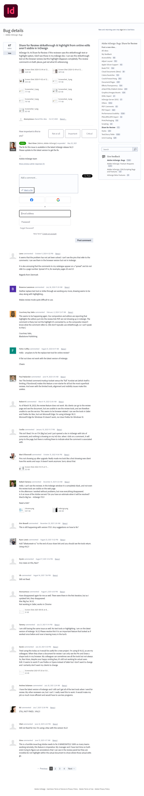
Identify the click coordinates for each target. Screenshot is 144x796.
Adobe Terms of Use (86, 789)
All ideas (105, 50)
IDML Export (107, 96)
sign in (122, 30)
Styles (104, 131)
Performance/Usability (110, 113)
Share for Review (129, 43)
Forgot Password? (27, 228)
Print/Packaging (108, 120)
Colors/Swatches (108, 75)
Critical (91, 135)
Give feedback (113, 156)
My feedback (107, 54)
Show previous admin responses (32, 164)
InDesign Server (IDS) (110, 99)
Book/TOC (106, 68)
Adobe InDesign (40, 789)
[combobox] (118, 149)
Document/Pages (108, 82)
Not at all (58, 135)
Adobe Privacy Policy (102, 789)
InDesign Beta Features (116, 175)
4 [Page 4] (64, 768)
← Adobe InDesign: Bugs (13, 35)
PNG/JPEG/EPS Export (110, 117)
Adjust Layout (107, 61)
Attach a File (28, 190)
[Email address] (45, 213)
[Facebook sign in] (31, 200)
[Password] (45, 222)
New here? (44, 234)
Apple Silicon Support (110, 64)
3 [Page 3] (59, 768)
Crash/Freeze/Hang (109, 78)
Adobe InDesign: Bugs (111, 43)
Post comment (84, 240)
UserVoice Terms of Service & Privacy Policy (62, 789)
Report (57, 253)
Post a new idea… (109, 47)
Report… (63, 119)
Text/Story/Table (108, 134)
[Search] (135, 149)
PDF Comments (108, 106)
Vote (9, 53)
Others (104, 103)
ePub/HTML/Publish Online (112, 89)
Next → (71, 768)
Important (74, 135)
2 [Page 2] (55, 768)
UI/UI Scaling (107, 138)
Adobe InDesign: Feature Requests (120, 163)
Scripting (105, 124)
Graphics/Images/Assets (111, 92)
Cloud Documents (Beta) (111, 71)
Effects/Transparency (110, 85)
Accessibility (106, 57)
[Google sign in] (58, 200)
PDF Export (106, 110)
